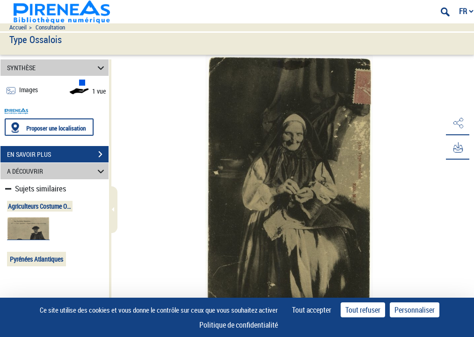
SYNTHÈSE (57, 67)
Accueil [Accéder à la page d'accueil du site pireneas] (18, 27)
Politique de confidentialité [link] (238, 325)
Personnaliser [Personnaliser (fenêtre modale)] (414, 310)
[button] (457, 123)
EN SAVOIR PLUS (58, 154)
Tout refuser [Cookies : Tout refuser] (362, 310)
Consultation (50, 27)
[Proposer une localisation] (49, 127)
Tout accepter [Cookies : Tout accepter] (311, 310)
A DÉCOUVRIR (57, 171)
